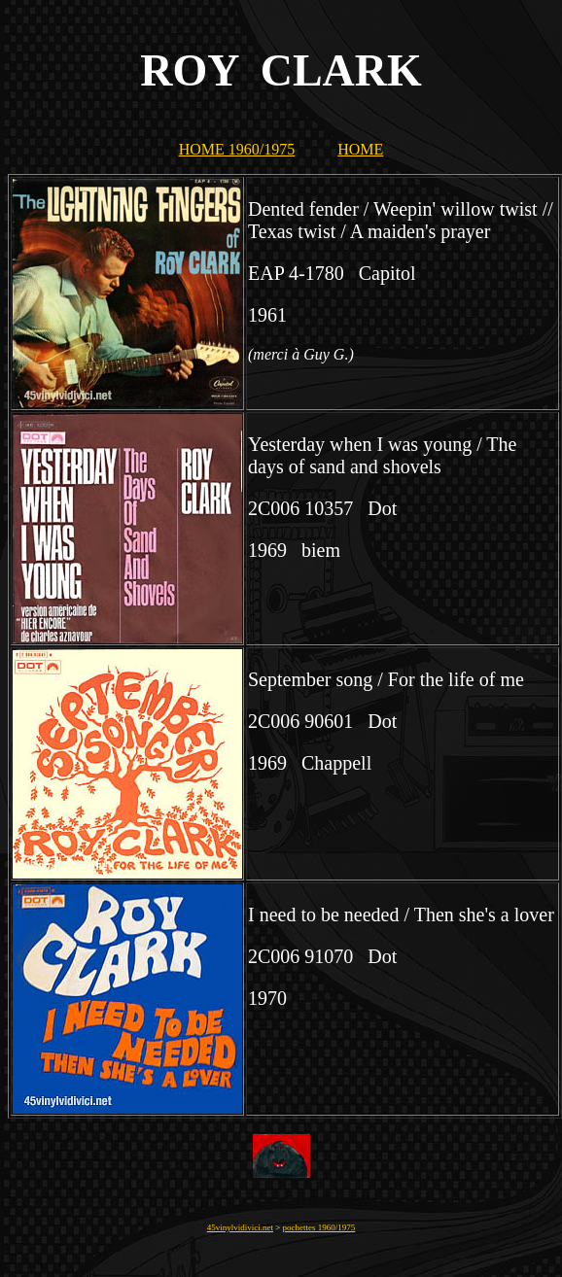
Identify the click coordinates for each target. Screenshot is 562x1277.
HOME (360, 149)
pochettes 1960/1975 (319, 1227)
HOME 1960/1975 (237, 149)
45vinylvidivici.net (240, 1227)
